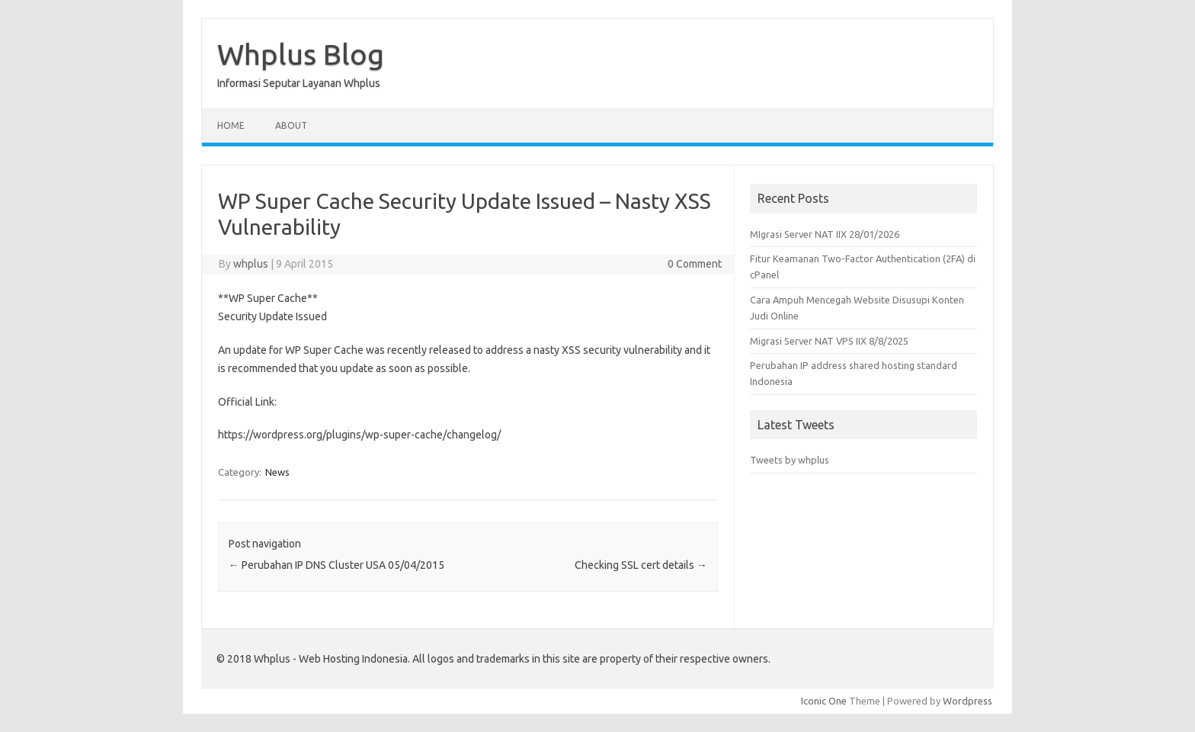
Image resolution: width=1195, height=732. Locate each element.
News (277, 472)
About (291, 125)
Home (231, 125)
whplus (250, 264)
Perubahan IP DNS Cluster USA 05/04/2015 (336, 565)
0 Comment (695, 264)
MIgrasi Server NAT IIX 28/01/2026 (824, 234)
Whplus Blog (300, 54)
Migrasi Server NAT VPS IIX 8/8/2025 (829, 341)
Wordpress (967, 700)
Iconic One (824, 700)
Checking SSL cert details (641, 565)
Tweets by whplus (789, 459)
